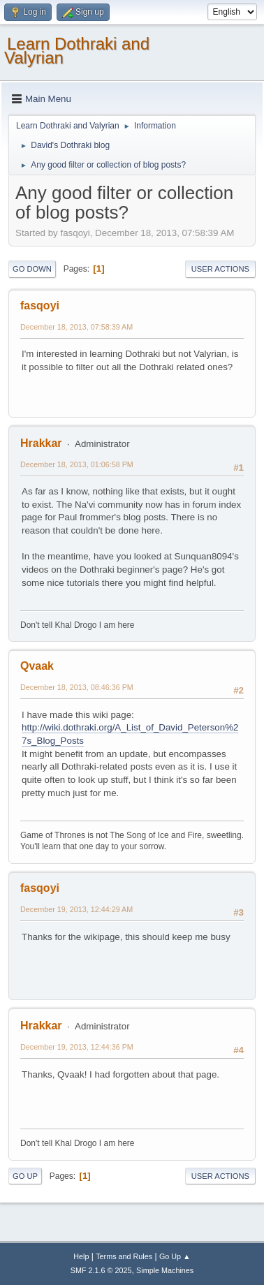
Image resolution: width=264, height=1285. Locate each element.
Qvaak (37, 666)
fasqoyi (39, 305)
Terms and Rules (124, 1256)
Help (81, 1256)
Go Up (25, 1176)
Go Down (32, 269)
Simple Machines (164, 1270)
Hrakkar (41, 443)
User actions (220, 269)
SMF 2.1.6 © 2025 (101, 1270)
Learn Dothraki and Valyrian (76, 50)
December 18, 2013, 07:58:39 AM (76, 327)
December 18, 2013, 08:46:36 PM (76, 687)
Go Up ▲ (175, 1256)
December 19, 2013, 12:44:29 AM (76, 909)
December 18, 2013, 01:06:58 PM (76, 464)
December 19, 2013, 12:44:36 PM (76, 1047)
